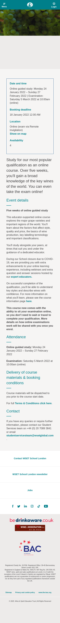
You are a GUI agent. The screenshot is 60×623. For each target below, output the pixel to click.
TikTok (38, 506)
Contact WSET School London (30, 458)
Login (53, 7)
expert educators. (21, 276)
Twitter (18, 506)
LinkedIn (25, 506)
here (29, 301)
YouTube (46, 506)
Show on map (18, 133)
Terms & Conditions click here (33, 403)
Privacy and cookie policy (25, 592)
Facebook (12, 506)
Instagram (32, 506)
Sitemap (8, 592)
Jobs (30, 490)
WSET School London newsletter (30, 474)
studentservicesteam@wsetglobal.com (30, 435)
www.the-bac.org (45, 592)
